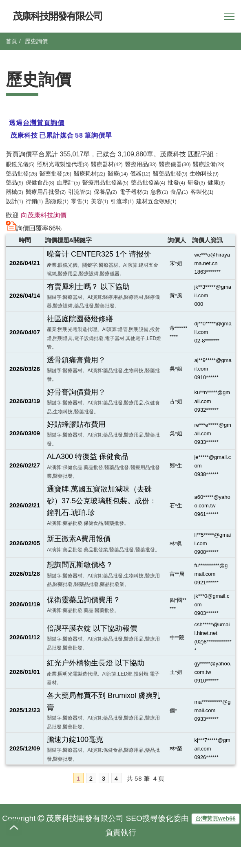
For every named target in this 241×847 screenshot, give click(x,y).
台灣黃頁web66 (215, 818)
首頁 (11, 41)
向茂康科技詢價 (43, 215)
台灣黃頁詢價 (43, 122)
